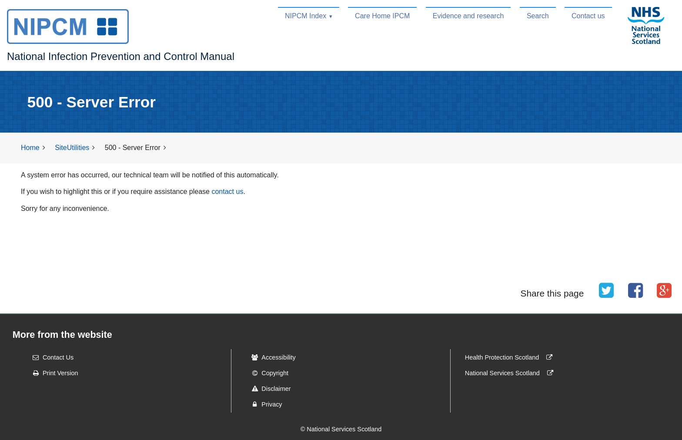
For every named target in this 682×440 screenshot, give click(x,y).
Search (538, 16)
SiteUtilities (72, 147)
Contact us (588, 16)
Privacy (264, 404)
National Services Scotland (511, 373)
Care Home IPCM (382, 16)
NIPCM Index (305, 16)
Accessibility (270, 357)
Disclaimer (268, 388)
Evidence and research (468, 16)
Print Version (52, 373)
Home (30, 147)
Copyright (267, 373)
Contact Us (50, 357)
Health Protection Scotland (510, 357)
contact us (227, 191)
